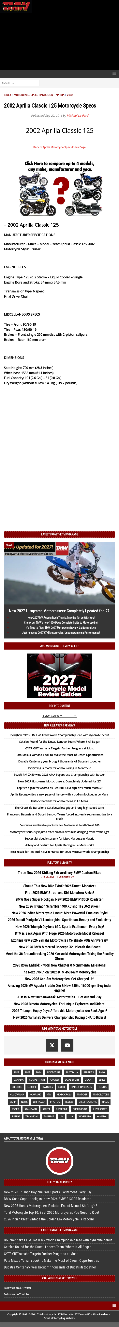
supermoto (80, 1109)
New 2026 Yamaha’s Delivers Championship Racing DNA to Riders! (59, 1017)
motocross (64, 1094)
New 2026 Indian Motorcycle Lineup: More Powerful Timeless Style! (60, 913)
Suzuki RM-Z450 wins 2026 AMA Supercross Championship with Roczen (59, 775)
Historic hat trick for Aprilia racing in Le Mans (59, 801)
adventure (53, 1072)
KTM (49, 1094)
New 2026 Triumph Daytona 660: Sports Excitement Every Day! (59, 927)
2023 (27, 1072)
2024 (38, 1072)
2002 (70, 95)
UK (61, 1116)
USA (70, 1116)
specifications (88, 1102)
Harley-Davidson (81, 1087)
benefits (88, 1072)
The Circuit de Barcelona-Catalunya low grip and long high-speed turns (59, 808)
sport (15, 1109)
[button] (113, 74)
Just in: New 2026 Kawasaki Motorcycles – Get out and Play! (59, 997)
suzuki (16, 1116)
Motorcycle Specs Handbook (33, 95)
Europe (31, 1087)
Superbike (61, 1109)
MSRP (13, 1102)
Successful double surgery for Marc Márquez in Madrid (59, 838)
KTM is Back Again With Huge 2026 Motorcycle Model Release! (59, 933)
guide (61, 1087)
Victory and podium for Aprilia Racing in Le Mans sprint (59, 845)
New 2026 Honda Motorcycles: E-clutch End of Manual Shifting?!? (50, 1206)
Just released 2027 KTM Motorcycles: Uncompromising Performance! (61, 632)
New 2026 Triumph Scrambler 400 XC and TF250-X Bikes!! (59, 906)
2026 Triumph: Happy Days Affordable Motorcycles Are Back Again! (59, 1011)
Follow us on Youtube (16, 1294)
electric (17, 1087)
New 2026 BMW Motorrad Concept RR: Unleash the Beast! (59, 947)
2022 (16, 1072)
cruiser (54, 1079)
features (47, 1087)
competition (37, 1079)
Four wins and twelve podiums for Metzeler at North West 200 (59, 825)
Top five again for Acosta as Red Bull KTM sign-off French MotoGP (59, 788)
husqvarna (17, 1094)
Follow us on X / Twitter (17, 1288)
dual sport (72, 1079)
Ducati (89, 1079)
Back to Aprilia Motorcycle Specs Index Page (59, 147)
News (24, 1102)
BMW (102, 1072)
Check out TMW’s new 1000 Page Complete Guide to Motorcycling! (61, 622)
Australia (72, 1072)
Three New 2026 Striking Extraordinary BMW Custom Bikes (59, 873)
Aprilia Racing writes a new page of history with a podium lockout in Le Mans (59, 794)
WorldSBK (85, 1116)
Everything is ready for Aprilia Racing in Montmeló (59, 768)
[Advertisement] (59, 41)
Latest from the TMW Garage (59, 534)
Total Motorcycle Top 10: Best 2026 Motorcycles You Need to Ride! (51, 1212)
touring (49, 1116)
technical (31, 1116)
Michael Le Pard (77, 115)
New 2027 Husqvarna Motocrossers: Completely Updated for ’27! (59, 611)
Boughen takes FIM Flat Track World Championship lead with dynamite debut (59, 735)
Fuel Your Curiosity (59, 862)
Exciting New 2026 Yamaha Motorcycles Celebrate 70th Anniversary (59, 940)
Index (7, 95)
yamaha (102, 1116)
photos (55, 1102)
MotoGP (82, 1094)
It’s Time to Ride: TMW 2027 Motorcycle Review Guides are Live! (61, 627)
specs (105, 1102)
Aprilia (60, 95)
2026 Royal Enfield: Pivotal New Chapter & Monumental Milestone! (59, 965)
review (69, 1102)
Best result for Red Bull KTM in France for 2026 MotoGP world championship (59, 852)
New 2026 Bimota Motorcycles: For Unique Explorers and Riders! (59, 1004)
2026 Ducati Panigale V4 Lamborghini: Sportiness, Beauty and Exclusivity (59, 920)
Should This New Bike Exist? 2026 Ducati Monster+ (59, 886)
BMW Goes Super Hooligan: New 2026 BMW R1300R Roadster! (59, 899)
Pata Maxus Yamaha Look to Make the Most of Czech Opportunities (59, 755)
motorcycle (101, 1094)
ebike (102, 1079)
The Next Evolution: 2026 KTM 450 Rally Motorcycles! (59, 972)
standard (30, 1109)
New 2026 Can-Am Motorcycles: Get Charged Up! (59, 979)
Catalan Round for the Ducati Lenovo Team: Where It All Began (59, 741)
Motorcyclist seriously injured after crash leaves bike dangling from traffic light (59, 832)
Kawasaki (35, 1094)
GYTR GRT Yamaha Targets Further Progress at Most (59, 748)
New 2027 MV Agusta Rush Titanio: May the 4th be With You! (61, 617)
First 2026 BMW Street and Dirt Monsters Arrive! (59, 893)
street (46, 1109)
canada (18, 1079)
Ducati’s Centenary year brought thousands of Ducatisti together (59, 761)
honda (102, 1087)
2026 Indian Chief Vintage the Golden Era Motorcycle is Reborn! (49, 1219)
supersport (100, 1109)
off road (39, 1102)
